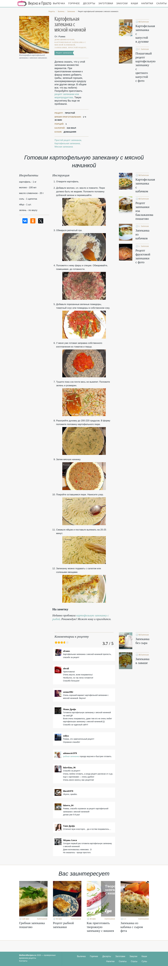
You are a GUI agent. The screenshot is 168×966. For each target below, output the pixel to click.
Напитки (147, 3)
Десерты (89, 3)
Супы (144, 961)
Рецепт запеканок (64, 53)
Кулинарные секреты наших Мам (34, 3)
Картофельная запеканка (67, 143)
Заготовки (105, 3)
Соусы (134, 961)
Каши (134, 3)
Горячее (74, 3)
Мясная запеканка (63, 147)
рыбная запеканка (71, 756)
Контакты (23, 961)
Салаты (123, 961)
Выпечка (59, 3)
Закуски (122, 3)
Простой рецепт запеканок (67, 140)
